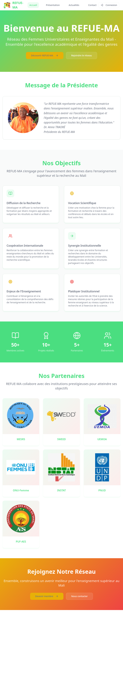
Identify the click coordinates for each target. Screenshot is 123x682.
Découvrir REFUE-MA (44, 55)
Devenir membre (46, 596)
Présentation (53, 5)
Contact (92, 5)
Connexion (109, 5)
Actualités (74, 5)
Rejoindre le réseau (81, 55)
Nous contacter (79, 596)
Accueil (33, 5)
